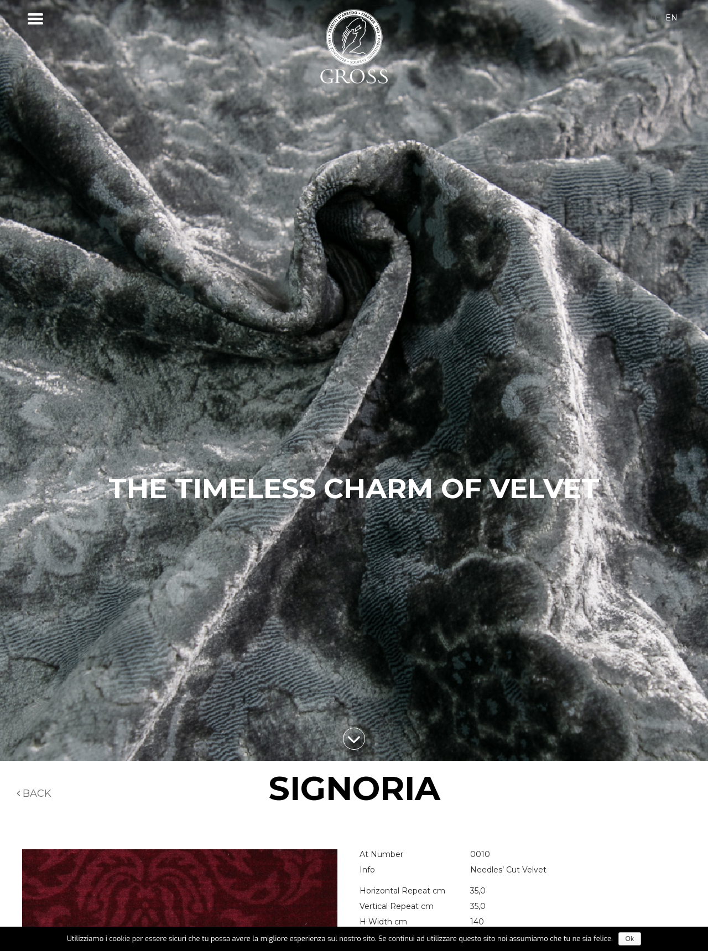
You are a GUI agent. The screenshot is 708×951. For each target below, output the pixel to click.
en (671, 18)
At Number (381, 854)
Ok (630, 939)
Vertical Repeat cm (397, 906)
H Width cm (383, 922)
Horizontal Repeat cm (402, 891)
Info (367, 870)
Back (34, 793)
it (654, 18)
